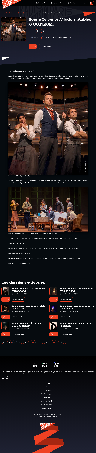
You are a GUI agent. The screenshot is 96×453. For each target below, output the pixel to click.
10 (56, 342)
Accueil (4, 13)
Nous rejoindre (57, 3)
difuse (56, 416)
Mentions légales (48, 394)
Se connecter (48, 408)
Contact (48, 383)
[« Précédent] (4, 342)
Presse (47, 387)
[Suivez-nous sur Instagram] (6, 377)
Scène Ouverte (23, 13)
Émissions (12, 13)
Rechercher (41, 3)
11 (62, 342)
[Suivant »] (67, 342)
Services (72, 3)
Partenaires (48, 390)
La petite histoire (47, 401)
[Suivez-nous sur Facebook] (3, 377)
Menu (83, 3)
